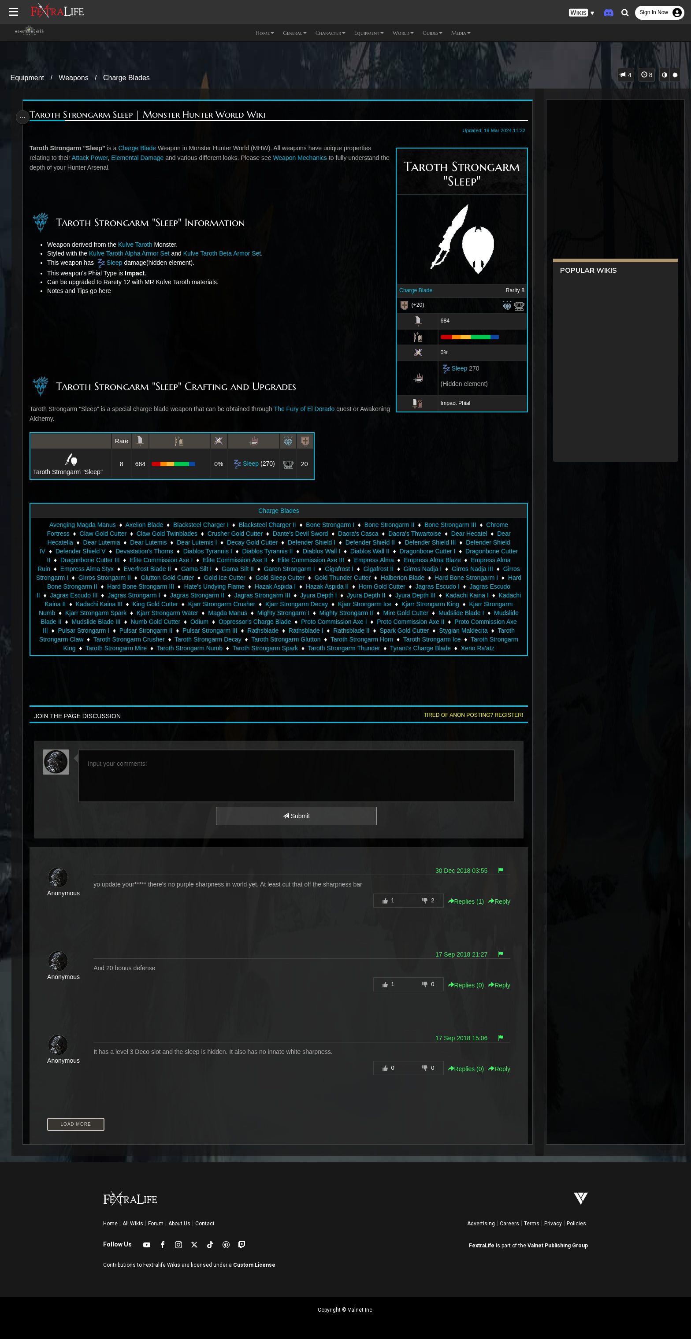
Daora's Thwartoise (414, 533)
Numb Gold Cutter (198, 621)
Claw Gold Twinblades (166, 533)
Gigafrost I (338, 568)
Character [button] (331, 33)
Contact (205, 1223)
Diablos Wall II (369, 551)
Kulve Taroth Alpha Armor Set (132, 253)
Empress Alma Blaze (431, 560)
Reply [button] (495, 901)
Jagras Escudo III (102, 595)
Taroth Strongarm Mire (158, 648)
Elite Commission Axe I (160, 560)
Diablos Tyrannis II (266, 551)
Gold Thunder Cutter (355, 577)
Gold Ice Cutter (237, 577)
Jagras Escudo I (461, 586)
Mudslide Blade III (138, 621)
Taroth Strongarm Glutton (346, 639)
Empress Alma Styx (86, 568)
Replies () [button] (462, 901)
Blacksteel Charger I (200, 524)
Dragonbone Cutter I (427, 551)
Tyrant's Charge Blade (463, 648)
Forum (155, 1223)
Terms (531, 1223)
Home (110, 1223)
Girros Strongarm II (117, 577)
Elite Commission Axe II (234, 560)
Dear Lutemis (148, 542)
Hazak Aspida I (299, 586)
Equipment (28, 77)
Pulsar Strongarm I (134, 630)
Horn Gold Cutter (406, 586)
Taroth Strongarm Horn (422, 639)
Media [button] (461, 33)
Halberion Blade (416, 577)
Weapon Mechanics (303, 157)
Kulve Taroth (138, 244)
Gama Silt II (237, 568)
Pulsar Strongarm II (196, 630)
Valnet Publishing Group (558, 1246)
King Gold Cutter (188, 604)
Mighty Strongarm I (317, 612)
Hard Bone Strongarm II (88, 586)
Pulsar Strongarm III (261, 630)
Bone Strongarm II (389, 524)
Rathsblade (314, 630)
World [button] (403, 33)
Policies (576, 1223)
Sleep (455, 368)
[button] (581, 13)
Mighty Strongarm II (380, 612)
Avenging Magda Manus (82, 524)
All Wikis (133, 1223)
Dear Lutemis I (196, 542)
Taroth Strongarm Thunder (387, 648)
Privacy (553, 1223)
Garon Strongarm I (289, 568)
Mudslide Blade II (80, 621)
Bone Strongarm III (450, 524)
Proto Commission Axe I (376, 621)
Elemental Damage (141, 157)
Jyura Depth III (444, 595)
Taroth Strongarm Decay (268, 639)
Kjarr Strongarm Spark (129, 612)
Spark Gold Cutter (455, 630)
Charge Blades (126, 77)
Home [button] (265, 33)
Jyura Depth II (394, 595)
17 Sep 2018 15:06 (457, 1038)
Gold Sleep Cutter (292, 577)
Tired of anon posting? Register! (469, 715)
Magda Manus (261, 612)
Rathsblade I (357, 630)
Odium (242, 621)
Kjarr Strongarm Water (201, 612)
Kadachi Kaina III (131, 604)
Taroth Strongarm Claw (112, 639)
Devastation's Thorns (144, 551)
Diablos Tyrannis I (207, 551)
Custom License (254, 1265)
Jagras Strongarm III (291, 595)
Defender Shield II (369, 542)
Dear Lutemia (100, 542)
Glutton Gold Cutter (180, 577)
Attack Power (93, 157)
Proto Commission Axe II (453, 621)
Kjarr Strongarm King (463, 604)
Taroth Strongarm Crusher (190, 639)
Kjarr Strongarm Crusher (254, 604)
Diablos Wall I (321, 551)
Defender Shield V (80, 551)
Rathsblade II (402, 630)
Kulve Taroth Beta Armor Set (225, 253)
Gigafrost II (378, 568)
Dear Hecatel (469, 533)
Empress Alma (374, 560)
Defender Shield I (311, 542)
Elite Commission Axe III (310, 560)
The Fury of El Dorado (307, 408)
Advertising (481, 1223)
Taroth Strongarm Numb (232, 648)
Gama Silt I (196, 568)
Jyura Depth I (347, 595)
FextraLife (481, 1246)
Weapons (73, 77)
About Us (179, 1223)
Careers (509, 1223)
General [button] (295, 33)
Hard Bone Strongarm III (164, 586)
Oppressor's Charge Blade (297, 621)
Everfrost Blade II (147, 568)
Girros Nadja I (422, 568)
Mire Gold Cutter (439, 612)
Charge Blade (411, 290)
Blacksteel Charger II (267, 524)
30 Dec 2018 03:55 (457, 870)
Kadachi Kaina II (75, 604)
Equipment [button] (369, 33)
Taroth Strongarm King (88, 648)
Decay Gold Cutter (252, 542)
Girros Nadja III (472, 568)
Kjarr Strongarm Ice (397, 604)
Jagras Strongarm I (162, 595)
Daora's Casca (358, 533)
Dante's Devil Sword (300, 533)
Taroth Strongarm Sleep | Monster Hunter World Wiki (151, 115)
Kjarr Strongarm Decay (329, 604)
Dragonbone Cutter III (89, 560)
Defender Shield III (430, 542)
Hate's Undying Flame (238, 586)
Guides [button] (432, 33)
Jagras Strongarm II (226, 595)
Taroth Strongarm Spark (308, 648)
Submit (295, 816)
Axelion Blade (144, 524)
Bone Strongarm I (329, 524)
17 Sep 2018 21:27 (457, 954)
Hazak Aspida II (351, 586)
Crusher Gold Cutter (234, 533)
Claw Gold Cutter (102, 533)
